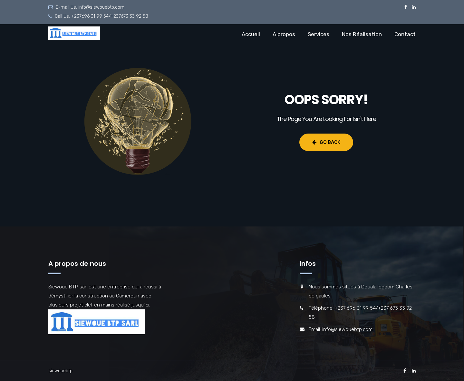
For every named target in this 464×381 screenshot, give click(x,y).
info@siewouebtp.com (101, 7)
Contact (405, 34)
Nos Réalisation (362, 34)
